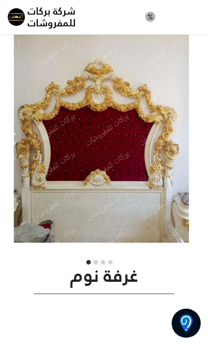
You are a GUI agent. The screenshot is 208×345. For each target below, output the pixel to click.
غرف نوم (181, 17)
